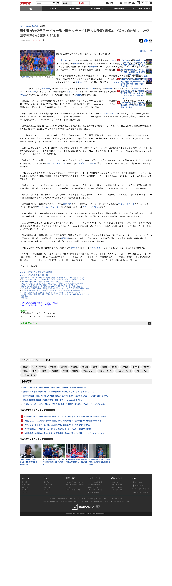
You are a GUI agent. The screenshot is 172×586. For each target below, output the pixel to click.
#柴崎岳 (95, 429)
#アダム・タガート (47, 438)
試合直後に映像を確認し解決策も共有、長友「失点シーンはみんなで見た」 (49, 344)
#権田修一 (87, 434)
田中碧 (62, 67)
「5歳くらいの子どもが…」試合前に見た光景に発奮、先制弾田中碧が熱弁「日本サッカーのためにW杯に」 (65, 472)
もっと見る (51, 478)
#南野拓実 (25, 434)
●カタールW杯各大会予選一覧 (34, 338)
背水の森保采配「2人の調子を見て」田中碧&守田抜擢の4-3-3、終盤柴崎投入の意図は (52, 346)
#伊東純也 (46, 434)
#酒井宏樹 (64, 429)
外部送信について (117, 569)
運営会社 (72, 569)
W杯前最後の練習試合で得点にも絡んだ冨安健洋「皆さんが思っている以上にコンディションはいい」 (64, 502)
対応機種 (52, 569)
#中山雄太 (67, 434)
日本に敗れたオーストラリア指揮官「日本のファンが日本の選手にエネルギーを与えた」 (54, 353)
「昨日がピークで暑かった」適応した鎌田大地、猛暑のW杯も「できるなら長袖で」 (57, 494)
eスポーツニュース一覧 (95, 560)
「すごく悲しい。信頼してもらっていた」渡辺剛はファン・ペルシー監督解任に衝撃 (57, 498)
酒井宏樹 (91, 98)
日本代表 (62, 61)
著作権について (62, 569)
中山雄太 (96, 301)
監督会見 (24, 358)
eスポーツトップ (93, 557)
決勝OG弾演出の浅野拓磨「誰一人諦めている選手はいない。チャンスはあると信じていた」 (55, 357)
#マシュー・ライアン (64, 438)
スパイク (24, 562)
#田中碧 (24, 438)
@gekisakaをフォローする (130, 144)
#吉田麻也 (85, 429)
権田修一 (46, 98)
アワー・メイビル (39, 251)
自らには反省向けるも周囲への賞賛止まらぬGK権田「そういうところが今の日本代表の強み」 (56, 351)
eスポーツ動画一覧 (93, 562)
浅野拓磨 (25, 77)
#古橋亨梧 (57, 434)
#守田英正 (34, 438)
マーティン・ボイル (97, 192)
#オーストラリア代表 (39, 429)
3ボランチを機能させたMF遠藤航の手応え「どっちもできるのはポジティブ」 (49, 348)
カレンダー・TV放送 (116, 557)
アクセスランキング (116, 554)
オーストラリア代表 (65, 64)
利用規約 (90, 569)
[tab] (31, 8)
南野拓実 (102, 104)
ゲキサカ (25, 3)
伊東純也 (49, 92)
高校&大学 (25, 557)
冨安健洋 (47, 101)
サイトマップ (81, 569)
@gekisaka (137, 552)
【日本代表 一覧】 (36, 40)
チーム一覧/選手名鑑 (116, 560)
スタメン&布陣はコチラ (94, 92)
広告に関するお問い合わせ (50, 571)
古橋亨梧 (67, 245)
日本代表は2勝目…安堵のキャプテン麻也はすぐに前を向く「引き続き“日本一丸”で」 (52, 355)
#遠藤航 (104, 429)
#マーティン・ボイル (28, 442)
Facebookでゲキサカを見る (131, 149)
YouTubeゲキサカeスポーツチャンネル (75, 556)
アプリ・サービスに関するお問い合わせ (91, 571)
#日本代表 (25, 429)
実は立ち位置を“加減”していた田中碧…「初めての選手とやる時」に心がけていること (52, 342)
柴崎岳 (74, 301)
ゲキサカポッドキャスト (73, 560)
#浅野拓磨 (35, 434)
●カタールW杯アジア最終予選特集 (36, 335)
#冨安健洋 (98, 434)
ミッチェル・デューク (88, 248)
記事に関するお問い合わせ (69, 571)
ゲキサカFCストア (115, 552)
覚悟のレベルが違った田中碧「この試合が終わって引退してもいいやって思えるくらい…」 (54, 340)
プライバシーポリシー (102, 569)
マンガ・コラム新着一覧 (95, 552)
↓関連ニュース (105, 51)
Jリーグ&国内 (26, 554)
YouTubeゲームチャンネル (140, 562)
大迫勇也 (67, 107)
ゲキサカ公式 (137, 555)
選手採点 (24, 360)
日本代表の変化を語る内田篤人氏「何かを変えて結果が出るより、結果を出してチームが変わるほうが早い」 (66, 463)
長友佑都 (81, 3)
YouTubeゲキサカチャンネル (74, 552)
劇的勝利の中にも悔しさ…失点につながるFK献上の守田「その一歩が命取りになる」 (52, 349)
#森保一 (77, 434)
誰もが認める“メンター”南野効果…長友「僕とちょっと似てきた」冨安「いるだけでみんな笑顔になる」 (65, 485)
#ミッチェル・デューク (82, 438)
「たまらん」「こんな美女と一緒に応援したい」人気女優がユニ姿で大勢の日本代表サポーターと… (63, 489)
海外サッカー (26, 560)
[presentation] (31, 8)
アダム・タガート (37, 195)
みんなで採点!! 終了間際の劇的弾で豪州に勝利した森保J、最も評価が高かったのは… (56, 455)
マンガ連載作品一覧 (94, 554)
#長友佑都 (53, 429)
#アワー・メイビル (100, 438)
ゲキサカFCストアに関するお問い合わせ (117, 571)
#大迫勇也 (74, 429)
